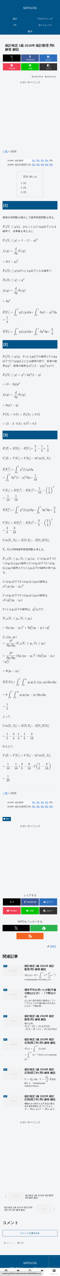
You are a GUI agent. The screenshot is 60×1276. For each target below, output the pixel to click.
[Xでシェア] (12, 58)
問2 (38, 160)
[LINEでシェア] (30, 66)
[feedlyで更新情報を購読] (43, 928)
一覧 (5, 151)
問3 (42, 160)
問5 (51, 165)
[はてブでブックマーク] (48, 58)
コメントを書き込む (30, 1233)
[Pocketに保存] (12, 66)
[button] (48, 66)
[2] (25, 187)
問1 (33, 160)
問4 (46, 160)
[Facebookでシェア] (30, 58)
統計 (7, 819)
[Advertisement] (30, 115)
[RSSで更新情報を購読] (30, 936)
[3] (25, 192)
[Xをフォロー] (16, 928)
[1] (25, 183)
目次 (25, 176)
